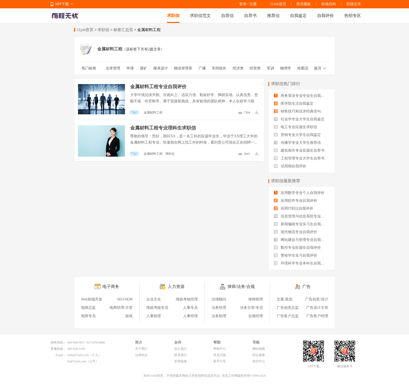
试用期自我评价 (290, 166)
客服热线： (58, 349)
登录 (242, 4)
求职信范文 (200, 15)
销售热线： (58, 342)
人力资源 (176, 286)
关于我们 (141, 349)
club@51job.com (78, 355)
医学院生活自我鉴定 (294, 103)
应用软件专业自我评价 (295, 201)
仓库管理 (113, 68)
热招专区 (352, 15)
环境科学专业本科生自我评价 (301, 263)
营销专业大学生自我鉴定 (297, 135)
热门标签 (89, 68)
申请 (130, 68)
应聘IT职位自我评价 (293, 208)
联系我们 (180, 355)
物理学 (285, 68)
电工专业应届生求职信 (295, 127)
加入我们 (180, 349)
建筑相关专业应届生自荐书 (299, 150)
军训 (270, 68)
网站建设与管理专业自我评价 (301, 240)
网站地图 (258, 349)
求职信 (173, 15)
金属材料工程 (153, 112)
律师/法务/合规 (241, 286)
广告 (306, 286)
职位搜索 (258, 355)
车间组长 (219, 68)
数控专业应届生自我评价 (297, 248)
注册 (253, 4)
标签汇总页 (123, 30)
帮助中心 (219, 349)
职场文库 (353, 4)
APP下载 (62, 4)
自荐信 (227, 15)
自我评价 (325, 15)
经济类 (238, 68)
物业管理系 (183, 68)
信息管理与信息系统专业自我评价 (301, 216)
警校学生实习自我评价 (295, 255)
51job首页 (85, 30)
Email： (61, 355)
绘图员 (302, 68)
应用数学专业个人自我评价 (299, 193)
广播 (202, 68)
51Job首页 (278, 4)
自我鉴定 (298, 15)
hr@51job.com (76, 361)
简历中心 (258, 361)
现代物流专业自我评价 (295, 232)
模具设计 (160, 68)
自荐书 (250, 15)
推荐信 (273, 15)
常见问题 (219, 355)
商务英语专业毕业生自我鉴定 (301, 96)
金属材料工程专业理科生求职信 (163, 128)
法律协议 (141, 355)
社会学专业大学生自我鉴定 (299, 119)
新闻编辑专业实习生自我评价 (301, 224)
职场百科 (328, 4)
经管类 (255, 68)
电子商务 (111, 286)
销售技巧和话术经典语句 (297, 111)
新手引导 (219, 361)
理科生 (170, 154)
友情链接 (180, 361)
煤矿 (143, 68)
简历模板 (303, 4)
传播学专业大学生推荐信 (297, 143)
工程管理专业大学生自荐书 (299, 158)
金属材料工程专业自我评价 (158, 86)
